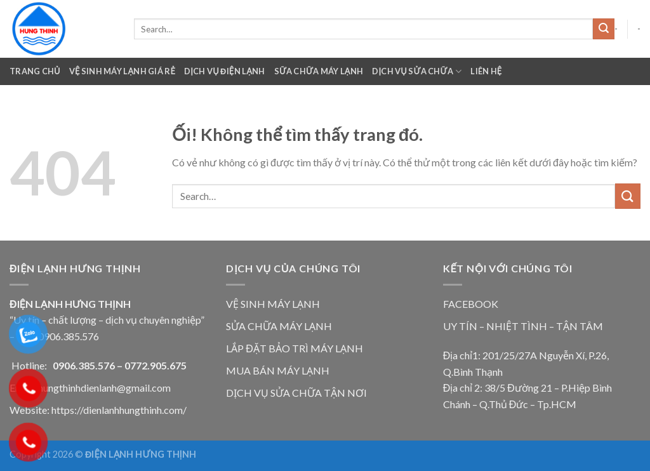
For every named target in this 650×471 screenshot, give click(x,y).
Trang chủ (35, 71)
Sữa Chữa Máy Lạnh (319, 71)
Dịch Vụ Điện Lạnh (224, 71)
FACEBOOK (470, 304)
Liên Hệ (485, 71)
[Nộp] (603, 29)
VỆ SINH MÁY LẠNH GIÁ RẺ (122, 71)
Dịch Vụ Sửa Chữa (416, 71)
